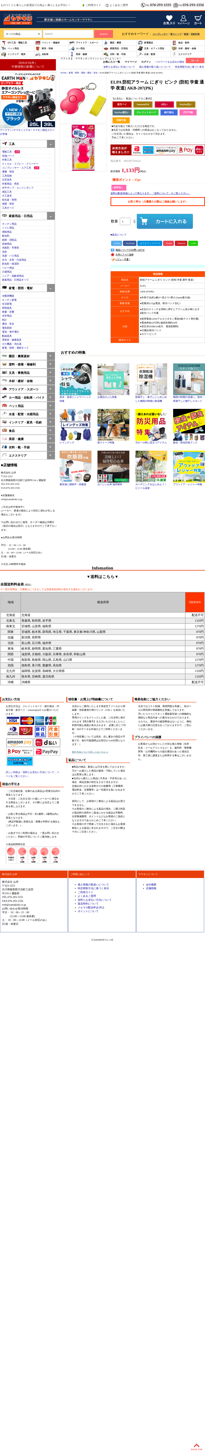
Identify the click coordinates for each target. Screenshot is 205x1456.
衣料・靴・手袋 (114, 54)
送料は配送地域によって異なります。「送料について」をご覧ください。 (150, 193)
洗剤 (4, 252)
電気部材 (7, 328)
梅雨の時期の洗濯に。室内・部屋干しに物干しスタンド (189, 397)
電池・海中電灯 (10, 332)
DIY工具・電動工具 (14, 43)
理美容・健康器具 (11, 340)
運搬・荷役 (8, 171)
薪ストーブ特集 (113, 441)
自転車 (41, 54)
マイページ (131, 62)
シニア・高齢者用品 (13, 276)
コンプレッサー (160, 34)
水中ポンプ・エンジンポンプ (18, 187)
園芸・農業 (112, 43)
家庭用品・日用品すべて (15, 280)
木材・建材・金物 (183, 48)
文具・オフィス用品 (150, 48)
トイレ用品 (8, 228)
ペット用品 (10, 48)
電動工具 (7, 151)
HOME (64, 73)
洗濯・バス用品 (10, 256)
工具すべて (8, 208)
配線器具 (7, 336)
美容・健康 (78, 54)
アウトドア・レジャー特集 (189, 483)
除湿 (186, 34)
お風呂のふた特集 (113, 395)
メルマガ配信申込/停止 (91, 907)
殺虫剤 (5, 236)
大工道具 (7, 195)
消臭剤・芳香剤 (10, 247)
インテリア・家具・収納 (22, 422)
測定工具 (7, 192)
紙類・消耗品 (9, 240)
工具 (8, 144)
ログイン (146, 62)
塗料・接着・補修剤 (19, 364)
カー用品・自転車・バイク (23, 397)
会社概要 (151, 884)
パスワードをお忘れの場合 (169, 62)
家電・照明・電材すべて (15, 348)
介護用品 (7, 272)
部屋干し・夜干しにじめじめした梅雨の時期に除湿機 (151, 397)
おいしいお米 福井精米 (113, 483)
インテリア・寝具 (13, 54)
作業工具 (7, 159)
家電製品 (145, 43)
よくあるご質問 (117, 5)
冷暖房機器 (8, 296)
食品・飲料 (180, 43)
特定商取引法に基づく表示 (189, 67)
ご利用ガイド (91, 5)
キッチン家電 (9, 300)
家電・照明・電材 (17, 288)
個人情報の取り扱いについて (155, 67)
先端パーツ (8, 156)
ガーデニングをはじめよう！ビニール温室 (151, 484)
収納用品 (7, 244)
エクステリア (181, 54)
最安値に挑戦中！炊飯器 (76, 483)
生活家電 (7, 304)
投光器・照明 (9, 200)
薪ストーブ (176, 34)
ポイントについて (88, 911)
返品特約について (88, 903)
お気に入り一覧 (111, 62)
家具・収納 (44, 48)
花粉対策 (195, 34)
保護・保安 (8, 203)
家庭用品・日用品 (115, 48)
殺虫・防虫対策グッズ (189, 441)
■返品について (119, 234)
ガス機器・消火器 (11, 344)
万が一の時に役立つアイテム (151, 441)
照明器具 (7, 308)
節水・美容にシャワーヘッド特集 (76, 397)
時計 (4, 320)
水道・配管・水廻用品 (20, 414)
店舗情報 (151, 888)
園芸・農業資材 (16, 356)
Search (104, 34)
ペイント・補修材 (47, 43)
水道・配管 (146, 54)
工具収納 (7, 176)
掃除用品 (7, 232)
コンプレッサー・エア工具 (16, 168)
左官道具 (7, 179)
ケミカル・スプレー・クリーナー (20, 164)
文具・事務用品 (16, 372)
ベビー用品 (8, 268)
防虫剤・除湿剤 (10, 264)
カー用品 (77, 48)
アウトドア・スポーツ (83, 43)
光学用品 (7, 316)
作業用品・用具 (10, 184)
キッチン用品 (9, 224)
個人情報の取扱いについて (93, 884)
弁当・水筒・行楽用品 (14, 260)
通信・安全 (8, 324)
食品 (8, 430)
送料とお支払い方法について (119, 67)
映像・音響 (8, 312)
